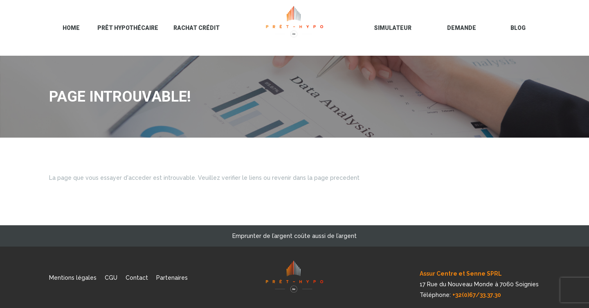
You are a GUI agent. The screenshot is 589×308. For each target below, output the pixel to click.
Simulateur (392, 28)
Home (71, 28)
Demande (461, 28)
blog (518, 28)
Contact (137, 277)
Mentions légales (73, 277)
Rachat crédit (196, 28)
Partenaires (172, 277)
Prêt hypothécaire (127, 28)
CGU (111, 277)
